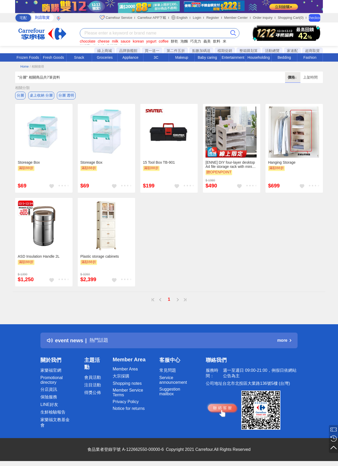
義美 (207, 41)
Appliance (130, 57)
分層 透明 (66, 95)
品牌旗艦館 (128, 51)
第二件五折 (176, 51)
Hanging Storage (281, 163)
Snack (79, 57)
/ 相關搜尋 (37, 66)
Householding (259, 57)
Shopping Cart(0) (291, 18)
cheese (104, 41)
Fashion (309, 57)
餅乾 (174, 41)
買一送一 (152, 51)
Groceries (105, 57)
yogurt (151, 41)
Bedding (284, 57)
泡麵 (184, 41)
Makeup (181, 57)
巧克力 (195, 41)
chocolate (87, 41)
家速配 (292, 51)
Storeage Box (29, 163)
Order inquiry (263, 18)
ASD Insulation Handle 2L (38, 257)
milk (115, 41)
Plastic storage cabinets (99, 257)
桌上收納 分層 (41, 95)
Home (24, 66)
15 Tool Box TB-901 (159, 163)
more (284, 341)
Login (197, 18)
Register (212, 18)
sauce (125, 41)
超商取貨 (312, 51)
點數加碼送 (201, 51)
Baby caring (207, 57)
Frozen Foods (27, 57)
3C (156, 57)
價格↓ (293, 77)
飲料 (216, 41)
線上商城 (104, 51)
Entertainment (233, 57)
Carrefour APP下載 (151, 18)
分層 (20, 95)
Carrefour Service (116, 17)
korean (138, 41)
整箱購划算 (248, 51)
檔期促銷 (225, 51)
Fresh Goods (53, 57)
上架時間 (310, 77)
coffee (163, 41)
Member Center (236, 18)
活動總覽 (272, 51)
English (179, 17)
